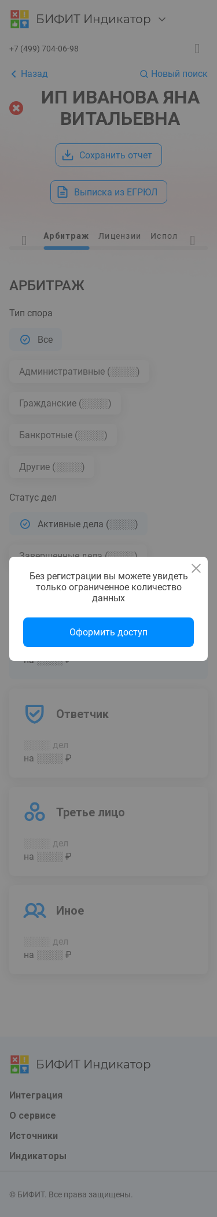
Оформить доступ (108, 632)
